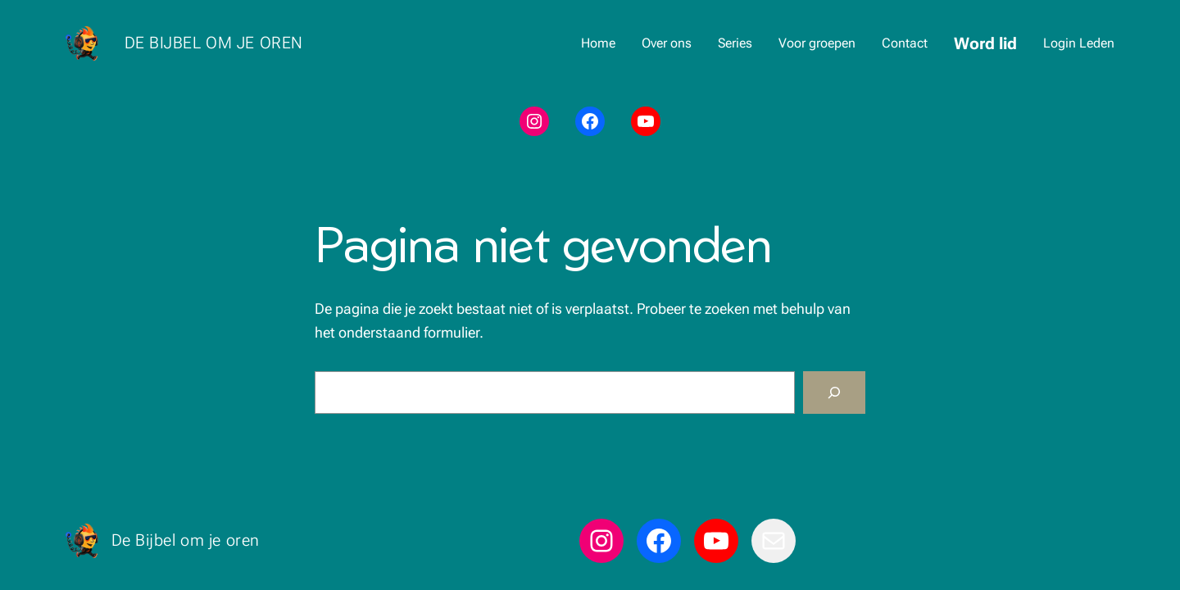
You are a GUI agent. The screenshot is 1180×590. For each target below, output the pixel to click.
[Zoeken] (834, 392)
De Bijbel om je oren (214, 42)
